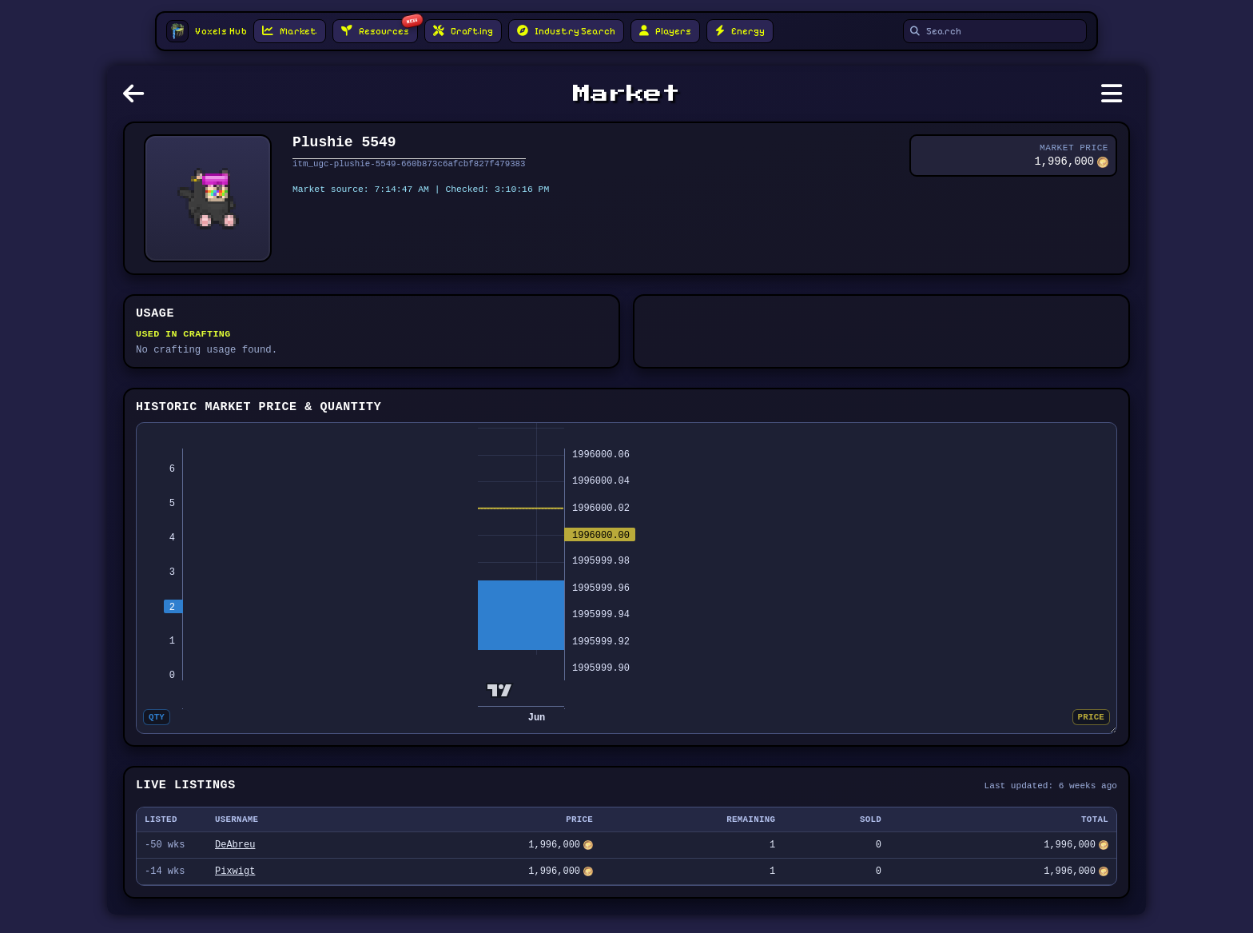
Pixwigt (235, 888)
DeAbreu (235, 860)
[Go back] (137, 98)
